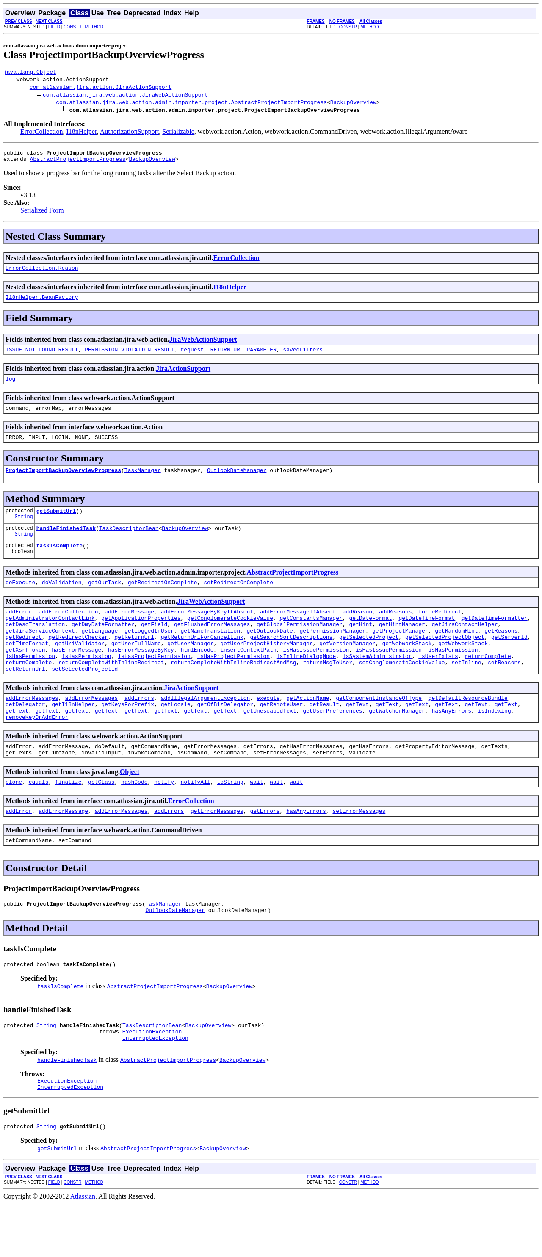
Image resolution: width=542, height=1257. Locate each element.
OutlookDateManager (236, 482)
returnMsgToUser (327, 691)
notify (164, 821)
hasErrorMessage (76, 676)
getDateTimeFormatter (495, 638)
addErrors (139, 729)
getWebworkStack (406, 668)
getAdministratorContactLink (50, 638)
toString (230, 821)
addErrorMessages (32, 729)
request (192, 357)
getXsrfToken (25, 676)
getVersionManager (347, 668)
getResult (324, 737)
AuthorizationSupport (129, 132)
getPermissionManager (332, 653)
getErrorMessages (217, 851)
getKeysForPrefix (127, 737)
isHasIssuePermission (316, 676)
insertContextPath (248, 676)
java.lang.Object (29, 73)
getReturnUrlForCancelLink (202, 661)
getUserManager (190, 668)
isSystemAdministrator (377, 684)
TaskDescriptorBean (128, 543)
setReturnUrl (25, 699)
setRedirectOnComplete (238, 600)
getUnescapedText (269, 745)
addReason (357, 630)
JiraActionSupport (183, 376)
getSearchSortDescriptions (291, 661)
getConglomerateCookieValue (230, 638)
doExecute (20, 600)
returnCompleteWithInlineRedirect (111, 691)
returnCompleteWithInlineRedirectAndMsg (233, 691)
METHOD (94, 27)
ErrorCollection (41, 132)
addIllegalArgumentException (205, 729)
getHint (360, 645)
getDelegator (25, 737)
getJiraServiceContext (40, 653)
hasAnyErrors (451, 745)
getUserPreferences (332, 745)
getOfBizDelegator (225, 737)
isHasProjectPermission (154, 684)
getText (357, 737)
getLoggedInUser (149, 653)
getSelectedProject (368, 661)
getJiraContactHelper (464, 645)
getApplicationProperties (140, 638)
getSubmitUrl (56, 524)
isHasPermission (453, 676)
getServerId (509, 661)
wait (256, 821)
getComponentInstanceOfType (379, 729)
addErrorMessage (129, 630)
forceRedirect (439, 630)
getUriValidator (80, 668)
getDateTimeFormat (426, 638)
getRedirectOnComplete (162, 600)
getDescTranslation (35, 645)
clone (14, 821)
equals (39, 821)
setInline (466, 691)
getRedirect (24, 661)
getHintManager (402, 645)
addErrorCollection (68, 630)
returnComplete (488, 684)
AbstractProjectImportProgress (77, 162)
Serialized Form (42, 214)
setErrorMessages (358, 851)
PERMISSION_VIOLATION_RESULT (129, 357)
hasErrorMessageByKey (141, 676)
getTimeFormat (27, 668)
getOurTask (104, 600)
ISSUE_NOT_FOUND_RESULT (42, 357)
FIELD (54, 27)
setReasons (504, 691)
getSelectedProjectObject (444, 661)
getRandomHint (456, 653)
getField (154, 645)
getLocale (176, 737)
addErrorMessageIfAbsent (298, 630)
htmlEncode (196, 676)
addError (19, 630)
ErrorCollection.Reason (42, 272)
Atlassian (83, 1249)
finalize (68, 821)
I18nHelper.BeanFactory (42, 303)
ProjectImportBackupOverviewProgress (63, 482)
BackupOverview (353, 103)
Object (129, 809)
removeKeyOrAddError (37, 752)
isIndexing (494, 745)
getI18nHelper (73, 737)
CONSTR (72, 27)
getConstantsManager (310, 638)
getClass (101, 821)
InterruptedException (155, 1087)
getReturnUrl (134, 661)
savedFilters (303, 357)
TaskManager (142, 482)
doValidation (62, 600)
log (10, 387)
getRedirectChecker (78, 661)
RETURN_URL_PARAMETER (243, 357)
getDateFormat (370, 638)
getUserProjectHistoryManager (266, 668)
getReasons (500, 653)
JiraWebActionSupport (203, 345)
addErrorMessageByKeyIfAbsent (207, 630)
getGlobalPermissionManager (300, 645)
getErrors (264, 851)
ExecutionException (152, 1079)
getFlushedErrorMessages (212, 645)
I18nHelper (81, 132)
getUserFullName (136, 668)
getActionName (307, 729)
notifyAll (195, 821)
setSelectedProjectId (85, 699)
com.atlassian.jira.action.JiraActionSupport (100, 88)
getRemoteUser (281, 737)
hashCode (134, 821)
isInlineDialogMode (306, 684)
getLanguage (99, 653)
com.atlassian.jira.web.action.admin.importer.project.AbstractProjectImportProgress (191, 103)
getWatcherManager (397, 745)
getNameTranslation (210, 653)
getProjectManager (400, 653)
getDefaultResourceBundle (468, 729)
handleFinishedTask (66, 543)
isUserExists (438, 684)
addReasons (395, 630)
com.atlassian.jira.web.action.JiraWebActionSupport (125, 95)
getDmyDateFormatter (103, 645)
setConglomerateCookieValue (402, 691)
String (24, 531)
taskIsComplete (59, 562)
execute (268, 729)
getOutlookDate (269, 653)
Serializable (178, 132)
